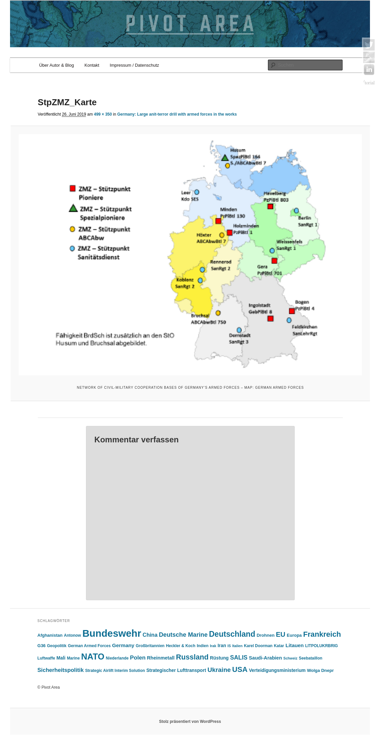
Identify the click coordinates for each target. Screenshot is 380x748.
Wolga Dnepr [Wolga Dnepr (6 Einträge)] (320, 670)
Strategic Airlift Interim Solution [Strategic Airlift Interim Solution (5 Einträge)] (115, 670)
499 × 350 (103, 114)
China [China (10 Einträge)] (149, 635)
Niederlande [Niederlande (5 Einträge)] (117, 658)
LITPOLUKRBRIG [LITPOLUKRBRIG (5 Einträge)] (321, 645)
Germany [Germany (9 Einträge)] (123, 645)
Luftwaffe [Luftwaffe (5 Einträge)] (46, 658)
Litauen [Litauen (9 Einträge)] (294, 645)
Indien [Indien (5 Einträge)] (202, 645)
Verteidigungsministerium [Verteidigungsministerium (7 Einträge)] (277, 670)
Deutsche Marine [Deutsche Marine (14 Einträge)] (183, 634)
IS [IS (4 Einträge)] (229, 646)
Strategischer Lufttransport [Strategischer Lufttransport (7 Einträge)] (176, 670)
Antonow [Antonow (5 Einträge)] (72, 635)
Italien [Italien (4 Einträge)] (237, 646)
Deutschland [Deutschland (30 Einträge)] (232, 634)
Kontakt (92, 65)
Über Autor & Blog (56, 65)
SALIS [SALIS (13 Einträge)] (239, 657)
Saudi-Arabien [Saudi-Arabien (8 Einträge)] (265, 658)
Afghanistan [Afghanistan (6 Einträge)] (50, 635)
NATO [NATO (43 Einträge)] (92, 656)
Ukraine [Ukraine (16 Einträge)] (219, 669)
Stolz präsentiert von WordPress (190, 721)
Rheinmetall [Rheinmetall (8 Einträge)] (161, 658)
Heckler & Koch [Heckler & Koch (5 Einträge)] (180, 645)
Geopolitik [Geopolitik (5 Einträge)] (57, 645)
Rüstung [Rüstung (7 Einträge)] (219, 658)
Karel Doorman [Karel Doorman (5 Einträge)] (258, 645)
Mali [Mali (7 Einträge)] (61, 658)
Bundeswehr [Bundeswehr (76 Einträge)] (111, 633)
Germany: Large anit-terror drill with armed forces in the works (176, 114)
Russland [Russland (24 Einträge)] (192, 657)
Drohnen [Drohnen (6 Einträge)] (265, 635)
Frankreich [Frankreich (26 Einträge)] (322, 634)
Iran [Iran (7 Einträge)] (222, 645)
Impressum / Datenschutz (134, 65)
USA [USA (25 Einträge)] (240, 669)
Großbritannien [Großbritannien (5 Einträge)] (150, 645)
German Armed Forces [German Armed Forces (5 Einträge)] (89, 645)
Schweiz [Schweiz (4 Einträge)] (290, 658)
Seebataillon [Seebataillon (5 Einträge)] (310, 658)
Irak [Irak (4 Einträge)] (213, 646)
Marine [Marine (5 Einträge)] (73, 658)
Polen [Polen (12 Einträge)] (138, 657)
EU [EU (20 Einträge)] (280, 634)
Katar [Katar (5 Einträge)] (279, 645)
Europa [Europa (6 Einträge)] (294, 635)
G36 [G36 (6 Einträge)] (41, 645)
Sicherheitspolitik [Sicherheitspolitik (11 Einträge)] (60, 670)
